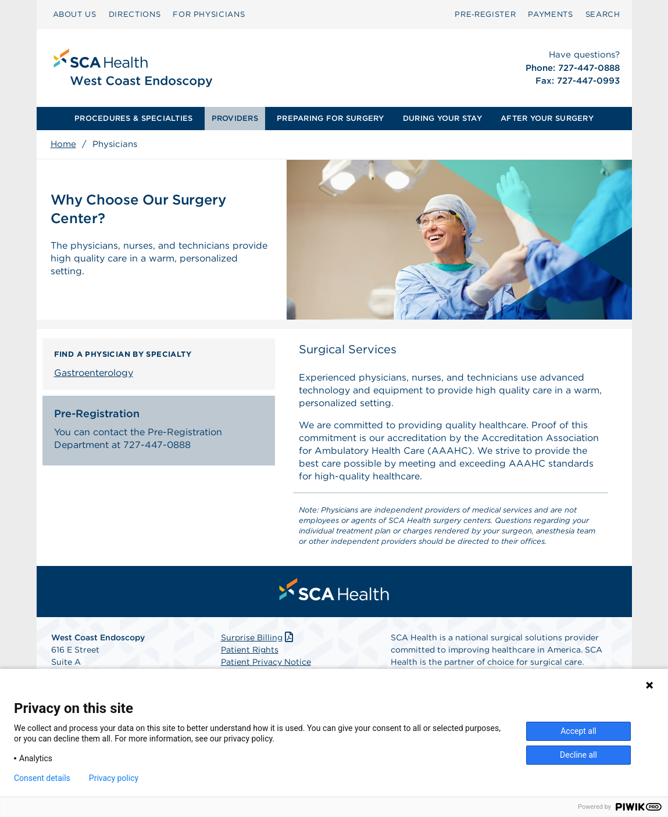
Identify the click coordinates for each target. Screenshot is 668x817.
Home (63, 144)
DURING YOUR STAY (442, 118)
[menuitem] (74, 14)
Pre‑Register (485, 14)
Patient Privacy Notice (266, 661)
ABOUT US (75, 14)
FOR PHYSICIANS (209, 14)
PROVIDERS (235, 118)
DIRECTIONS (135, 14)
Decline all (578, 754)
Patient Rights (249, 649)
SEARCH (602, 14)
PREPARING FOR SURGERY (330, 118)
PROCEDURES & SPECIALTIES (133, 118)
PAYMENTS (550, 14)
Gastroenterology (93, 372)
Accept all (578, 731)
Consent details (42, 778)
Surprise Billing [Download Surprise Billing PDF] (258, 637)
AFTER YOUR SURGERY (547, 118)
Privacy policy (113, 778)
